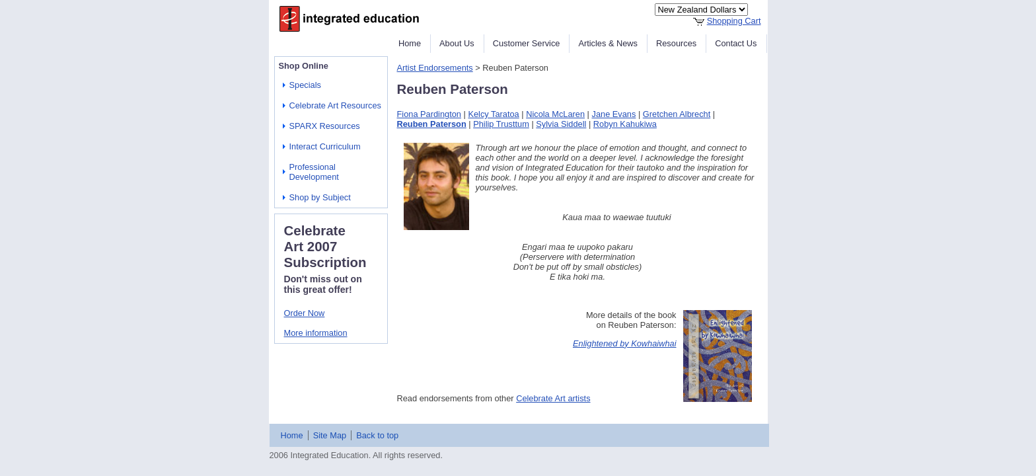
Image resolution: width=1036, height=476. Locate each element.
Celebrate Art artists (553, 398)
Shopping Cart (734, 21)
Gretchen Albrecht (676, 114)
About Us (456, 43)
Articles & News (608, 43)
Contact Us (736, 43)
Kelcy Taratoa (493, 114)
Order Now (304, 313)
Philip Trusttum (501, 124)
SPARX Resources (324, 126)
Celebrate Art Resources (335, 105)
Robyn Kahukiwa (625, 124)
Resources (676, 43)
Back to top (377, 435)
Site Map (330, 435)
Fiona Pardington (429, 114)
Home (409, 43)
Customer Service (526, 43)
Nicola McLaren (555, 114)
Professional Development (314, 172)
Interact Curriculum (325, 146)
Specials (305, 85)
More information (316, 333)
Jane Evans (614, 114)
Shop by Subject (320, 197)
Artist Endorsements (435, 68)
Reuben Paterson (431, 124)
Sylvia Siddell (561, 124)
